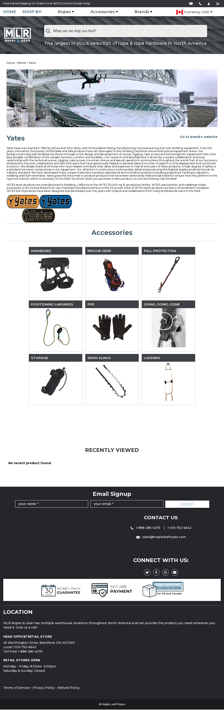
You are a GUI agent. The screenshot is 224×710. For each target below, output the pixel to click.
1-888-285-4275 (146, 528)
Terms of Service (16, 688)
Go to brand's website (198, 137)
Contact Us (161, 518)
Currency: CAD (192, 19)
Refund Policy (69, 688)
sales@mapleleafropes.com (161, 537)
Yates (32, 63)
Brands (144, 12)
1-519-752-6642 (179, 528)
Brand (22, 63)
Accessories (105, 12)
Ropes (66, 12)
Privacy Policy (44, 688)
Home (9, 12)
